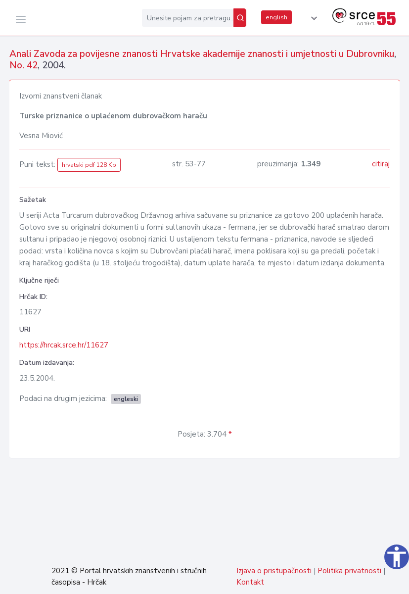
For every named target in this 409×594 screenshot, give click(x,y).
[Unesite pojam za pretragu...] (187, 17)
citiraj (381, 164)
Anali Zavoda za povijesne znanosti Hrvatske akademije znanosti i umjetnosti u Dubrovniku (201, 54)
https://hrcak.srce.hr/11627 (63, 345)
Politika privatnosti (349, 571)
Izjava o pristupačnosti (274, 571)
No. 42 (23, 65)
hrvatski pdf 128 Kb (89, 165)
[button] (312, 18)
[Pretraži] (239, 17)
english (276, 17)
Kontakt (250, 582)
